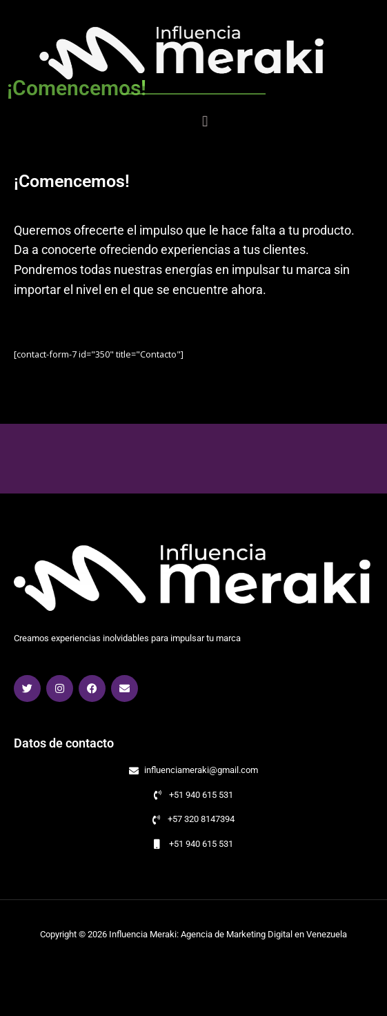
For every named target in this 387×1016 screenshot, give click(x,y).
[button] (245, 121)
